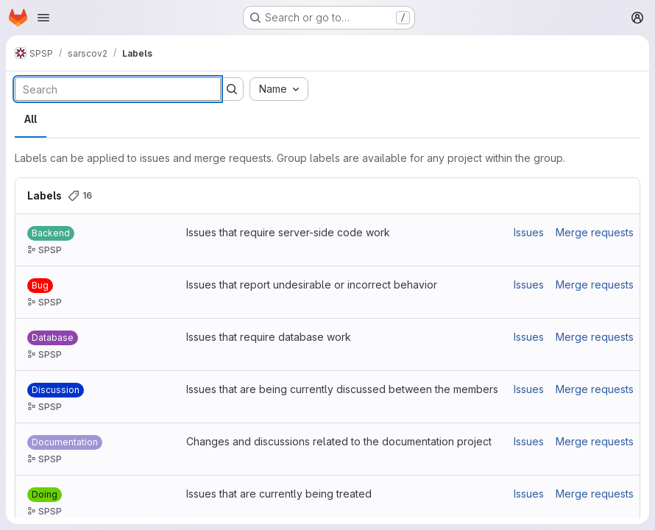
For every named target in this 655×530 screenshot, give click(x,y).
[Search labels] (118, 89)
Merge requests (595, 232)
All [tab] (30, 119)
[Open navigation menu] (43, 17)
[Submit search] (232, 89)
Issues (529, 232)
